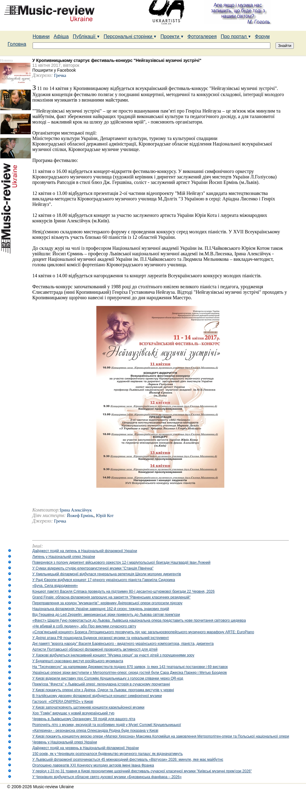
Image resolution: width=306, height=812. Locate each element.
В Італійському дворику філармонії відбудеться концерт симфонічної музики (97, 696)
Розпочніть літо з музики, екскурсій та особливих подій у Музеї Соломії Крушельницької (106, 725)
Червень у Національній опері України (64, 742)
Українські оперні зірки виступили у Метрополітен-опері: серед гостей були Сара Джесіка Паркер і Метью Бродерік (129, 672)
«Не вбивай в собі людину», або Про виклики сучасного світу (84, 626)
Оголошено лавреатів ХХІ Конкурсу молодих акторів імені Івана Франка (93, 765)
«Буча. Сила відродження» (55, 586)
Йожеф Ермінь (80, 515)
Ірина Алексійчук (76, 510)
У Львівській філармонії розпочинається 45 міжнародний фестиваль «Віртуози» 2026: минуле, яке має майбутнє (127, 759)
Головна (17, 44)
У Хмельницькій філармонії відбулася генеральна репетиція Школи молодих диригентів (106, 574)
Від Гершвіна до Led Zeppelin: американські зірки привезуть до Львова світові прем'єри (106, 615)
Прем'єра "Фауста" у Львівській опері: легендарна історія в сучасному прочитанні (101, 684)
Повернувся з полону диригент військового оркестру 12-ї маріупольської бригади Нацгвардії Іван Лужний (121, 562)
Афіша (61, 36)
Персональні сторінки (130, 36)
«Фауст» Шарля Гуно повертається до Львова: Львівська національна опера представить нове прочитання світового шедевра (139, 620)
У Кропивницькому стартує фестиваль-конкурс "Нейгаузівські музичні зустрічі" (116, 60)
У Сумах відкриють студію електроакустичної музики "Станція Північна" (93, 568)
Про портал (236, 36)
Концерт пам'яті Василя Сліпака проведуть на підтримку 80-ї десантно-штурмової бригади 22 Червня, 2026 (123, 591)
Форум (262, 36)
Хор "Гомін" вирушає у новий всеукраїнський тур (73, 713)
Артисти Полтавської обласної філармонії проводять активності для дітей (95, 649)
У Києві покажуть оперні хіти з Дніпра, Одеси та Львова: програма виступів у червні (103, 690)
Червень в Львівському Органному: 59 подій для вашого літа (83, 719)
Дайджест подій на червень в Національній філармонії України (85, 748)
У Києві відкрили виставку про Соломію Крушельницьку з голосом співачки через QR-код (107, 678)
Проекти (172, 36)
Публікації (86, 36)
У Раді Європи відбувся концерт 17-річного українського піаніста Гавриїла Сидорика (103, 580)
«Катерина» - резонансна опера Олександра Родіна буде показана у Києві (95, 730)
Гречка (60, 75)
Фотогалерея (202, 36)
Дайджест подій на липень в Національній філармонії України (84, 551)
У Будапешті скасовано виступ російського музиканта (77, 661)
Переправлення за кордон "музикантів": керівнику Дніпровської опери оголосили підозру (107, 603)
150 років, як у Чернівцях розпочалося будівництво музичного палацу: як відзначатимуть (107, 754)
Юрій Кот (105, 515)
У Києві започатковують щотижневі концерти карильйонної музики (88, 707)
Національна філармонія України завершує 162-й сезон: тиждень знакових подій (100, 609)
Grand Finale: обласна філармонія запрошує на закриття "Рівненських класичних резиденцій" (111, 597)
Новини (41, 36)
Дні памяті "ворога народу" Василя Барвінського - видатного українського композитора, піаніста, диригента (123, 643)
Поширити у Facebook (54, 70)
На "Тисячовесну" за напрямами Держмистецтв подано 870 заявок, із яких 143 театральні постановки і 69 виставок (130, 667)
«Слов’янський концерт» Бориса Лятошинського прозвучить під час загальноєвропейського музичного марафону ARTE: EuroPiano (143, 632)
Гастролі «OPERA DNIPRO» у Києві (62, 701)
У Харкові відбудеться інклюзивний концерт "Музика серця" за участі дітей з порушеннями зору (113, 655)
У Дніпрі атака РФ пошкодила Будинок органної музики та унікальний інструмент (100, 638)
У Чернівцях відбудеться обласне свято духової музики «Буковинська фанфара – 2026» (107, 777)
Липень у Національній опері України (63, 557)
